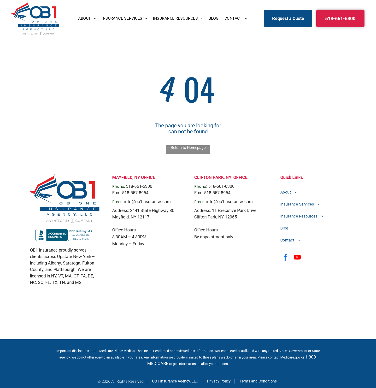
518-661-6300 (139, 186)
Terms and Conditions (258, 381)
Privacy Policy (219, 381)
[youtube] (297, 258)
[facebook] (285, 258)
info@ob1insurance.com (147, 201)
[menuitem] (87, 18)
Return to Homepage (188, 147)
